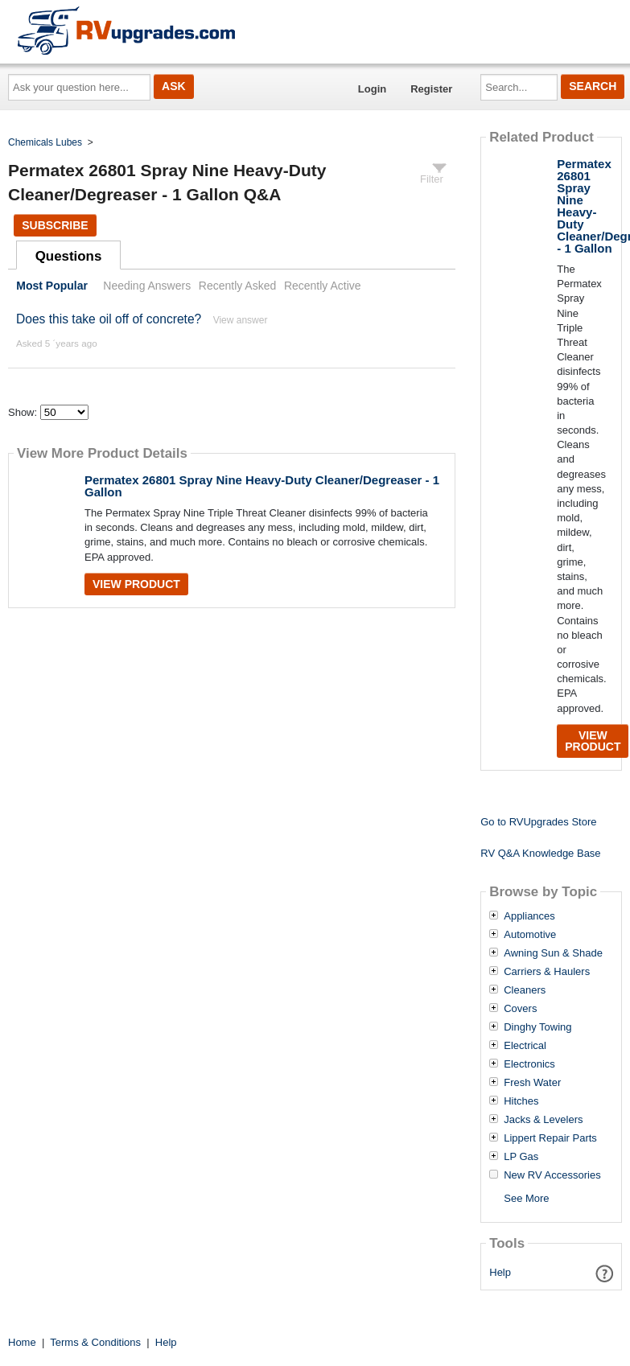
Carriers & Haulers (547, 971)
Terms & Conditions (95, 1342)
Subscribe (55, 225)
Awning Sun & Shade (553, 953)
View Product (136, 584)
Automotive (530, 934)
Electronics (529, 1064)
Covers (520, 1008)
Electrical (525, 1045)
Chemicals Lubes (45, 142)
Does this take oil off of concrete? (108, 319)
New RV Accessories (552, 1175)
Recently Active (322, 285)
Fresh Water (532, 1082)
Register (431, 89)
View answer (240, 320)
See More (526, 1198)
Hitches (521, 1101)
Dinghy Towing (537, 1027)
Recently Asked (237, 285)
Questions (68, 256)
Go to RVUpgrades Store (538, 822)
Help (500, 1272)
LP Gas (521, 1156)
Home (22, 1342)
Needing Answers (147, 285)
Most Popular (52, 285)
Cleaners (525, 990)
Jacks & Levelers (543, 1119)
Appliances (529, 916)
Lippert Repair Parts (550, 1138)
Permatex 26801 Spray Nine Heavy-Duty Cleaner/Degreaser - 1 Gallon (261, 486)
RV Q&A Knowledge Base (540, 853)
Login (372, 89)
